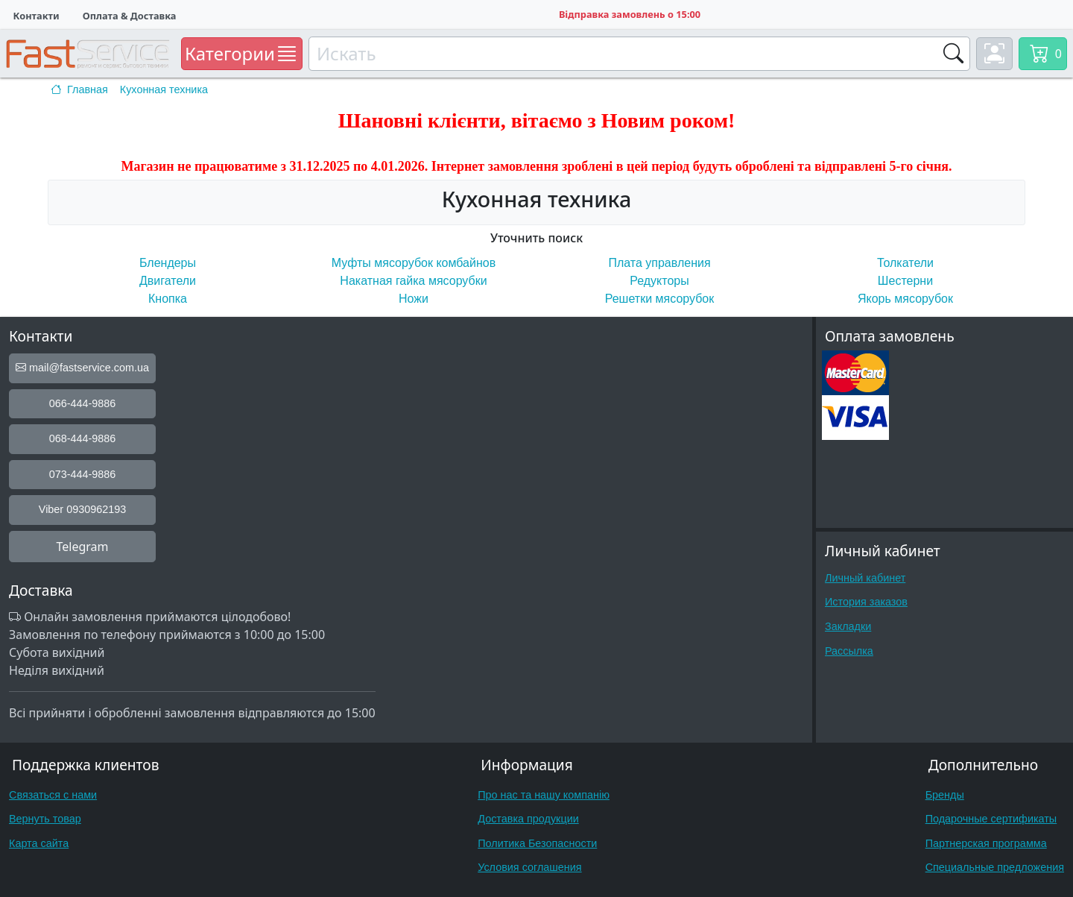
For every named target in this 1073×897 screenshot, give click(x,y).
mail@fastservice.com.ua (82, 368)
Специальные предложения (994, 867)
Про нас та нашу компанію (544, 795)
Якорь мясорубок (905, 298)
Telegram (82, 546)
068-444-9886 (82, 438)
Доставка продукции (528, 819)
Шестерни (905, 280)
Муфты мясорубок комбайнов (414, 262)
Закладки (848, 626)
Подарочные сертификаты (991, 819)
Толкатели (905, 262)
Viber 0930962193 (82, 509)
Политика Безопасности (537, 843)
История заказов (866, 602)
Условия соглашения (529, 867)
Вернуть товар (45, 819)
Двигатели (167, 280)
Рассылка (849, 651)
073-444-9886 (82, 474)
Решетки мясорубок (659, 298)
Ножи (413, 298)
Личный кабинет (865, 578)
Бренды (944, 795)
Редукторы (659, 280)
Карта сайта (39, 843)
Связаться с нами (53, 795)
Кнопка (167, 298)
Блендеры (167, 262)
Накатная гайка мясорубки (413, 280)
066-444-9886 (82, 403)
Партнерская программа (986, 843)
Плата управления (659, 262)
